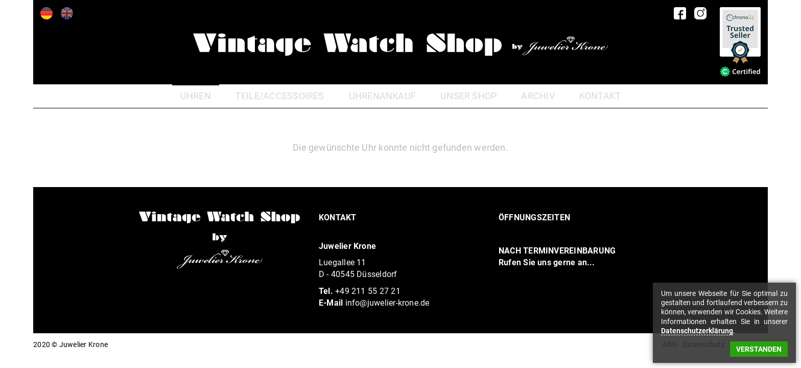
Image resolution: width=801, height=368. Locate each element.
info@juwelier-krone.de (387, 303)
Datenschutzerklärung (697, 331)
